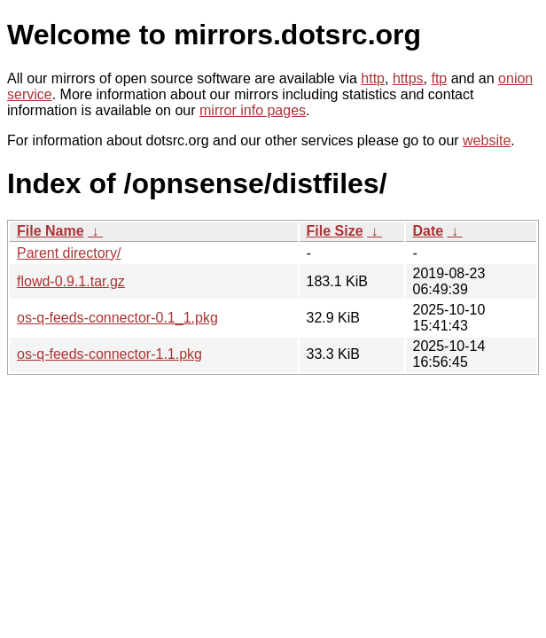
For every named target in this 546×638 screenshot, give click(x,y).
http (373, 78)
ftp (439, 78)
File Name (50, 230)
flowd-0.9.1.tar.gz (71, 281)
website (487, 140)
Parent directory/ (69, 253)
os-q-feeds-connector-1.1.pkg (109, 354)
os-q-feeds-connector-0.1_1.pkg (117, 317)
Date (428, 230)
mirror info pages (252, 110)
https (408, 78)
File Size (335, 230)
